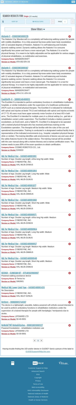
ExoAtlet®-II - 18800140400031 (15, 99)
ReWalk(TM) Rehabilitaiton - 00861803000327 (22, 325)
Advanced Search (38, 371)
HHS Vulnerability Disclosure (38, 390)
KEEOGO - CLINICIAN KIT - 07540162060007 (20, 273)
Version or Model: (8, 62)
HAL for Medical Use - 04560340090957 (19, 243)
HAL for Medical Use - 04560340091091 (18, 156)
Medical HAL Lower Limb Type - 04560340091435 (23, 287)
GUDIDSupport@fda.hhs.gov (38, 352)
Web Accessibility (38, 387)
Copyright (38, 378)
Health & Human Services (38, 400)
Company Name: (7, 59)
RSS (38, 374)
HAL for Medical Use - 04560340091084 (19, 170)
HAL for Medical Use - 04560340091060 (19, 200)
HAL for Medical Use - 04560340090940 (19, 258)
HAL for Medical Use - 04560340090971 (18, 214)
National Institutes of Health (38, 394)
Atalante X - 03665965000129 (14, 36)
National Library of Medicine (16, 2)
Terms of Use (38, 384)
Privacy (38, 381)
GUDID (38, 8)
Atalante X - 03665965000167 (14, 68)
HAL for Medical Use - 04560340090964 (19, 229)
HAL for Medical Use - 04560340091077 (18, 185)
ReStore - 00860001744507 (13, 302)
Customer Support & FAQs (38, 368)
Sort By (15, 21)
